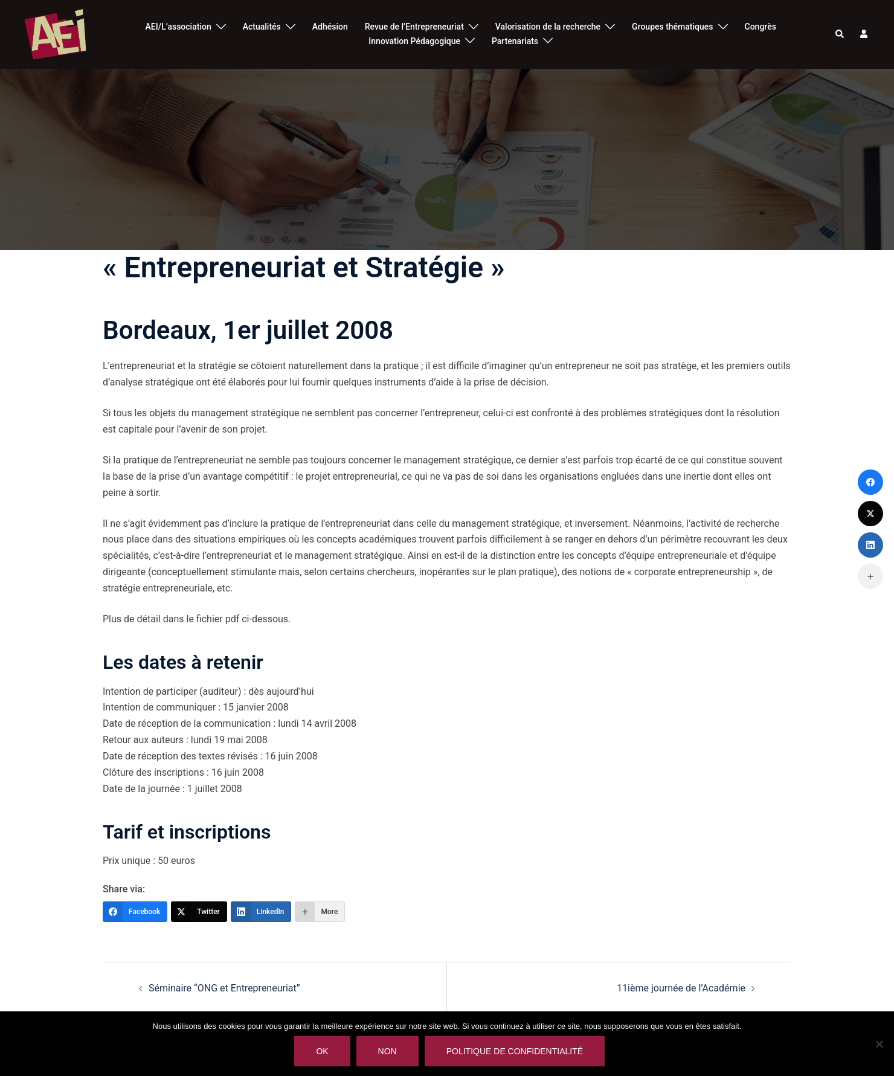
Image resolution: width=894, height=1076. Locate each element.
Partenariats (515, 41)
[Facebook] (135, 911)
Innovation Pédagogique (414, 41)
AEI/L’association (178, 26)
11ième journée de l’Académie (681, 988)
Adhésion (330, 26)
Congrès (760, 26)
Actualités (262, 26)
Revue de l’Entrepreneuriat (414, 26)
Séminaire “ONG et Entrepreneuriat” (224, 988)
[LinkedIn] (261, 911)
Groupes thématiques (672, 26)
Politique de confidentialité (514, 1052)
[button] (840, 34)
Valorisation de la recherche (547, 26)
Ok (323, 1052)
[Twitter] (199, 911)
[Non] (879, 1044)
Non (387, 1052)
